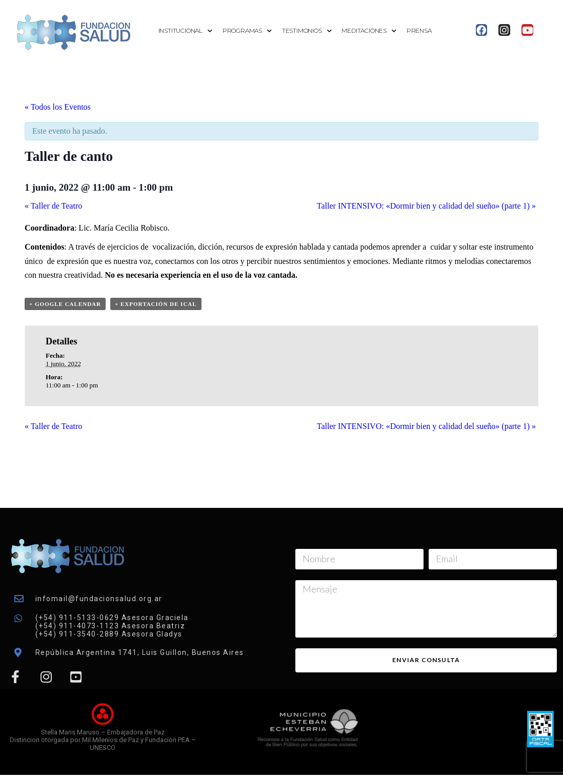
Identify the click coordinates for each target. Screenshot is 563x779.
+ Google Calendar (65, 304)
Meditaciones (368, 31)
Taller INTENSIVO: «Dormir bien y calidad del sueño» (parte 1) (426, 205)
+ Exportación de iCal (156, 304)
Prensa (419, 30)
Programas (247, 31)
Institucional (185, 31)
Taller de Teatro (53, 205)
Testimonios (307, 31)
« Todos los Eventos (58, 106)
